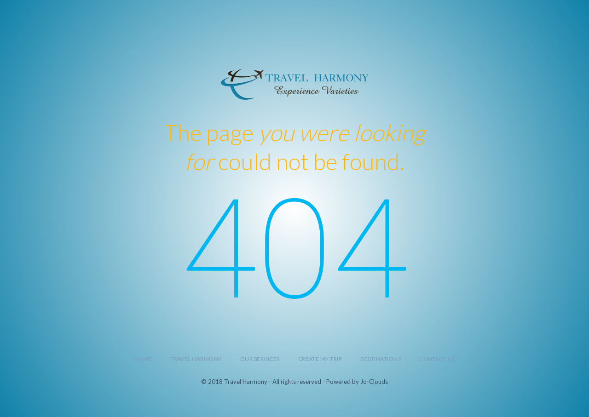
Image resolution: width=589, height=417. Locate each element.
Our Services (260, 358)
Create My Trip (320, 358)
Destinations (380, 358)
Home (143, 358)
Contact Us (437, 358)
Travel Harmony (196, 358)
